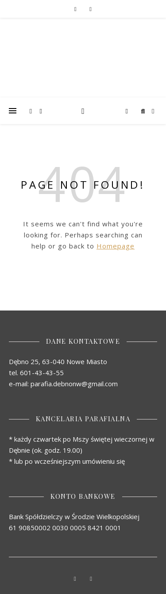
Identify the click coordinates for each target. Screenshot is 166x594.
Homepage (116, 245)
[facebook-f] (76, 9)
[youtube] (90, 9)
